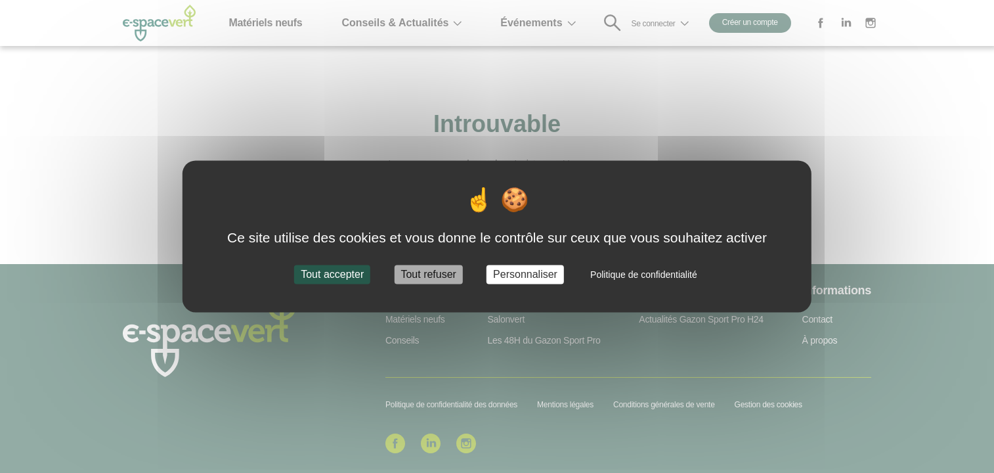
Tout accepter (332, 274)
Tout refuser (428, 274)
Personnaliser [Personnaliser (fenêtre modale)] (525, 274)
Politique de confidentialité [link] (643, 274)
